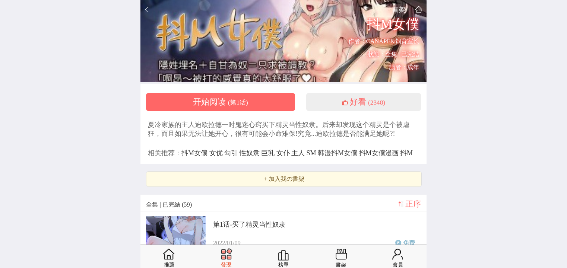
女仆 (284, 153)
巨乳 (268, 153)
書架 (398, 9)
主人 (299, 153)
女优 (217, 153)
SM (312, 153)
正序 (413, 204)
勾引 (232, 153)
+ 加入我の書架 (283, 179)
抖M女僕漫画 (379, 153)
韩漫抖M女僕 (338, 153)
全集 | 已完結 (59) (169, 204)
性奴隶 (251, 153)
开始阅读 (220, 102)
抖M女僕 (195, 153)
